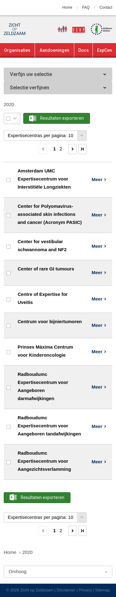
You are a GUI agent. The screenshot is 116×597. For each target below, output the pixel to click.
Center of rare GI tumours (46, 268)
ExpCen (104, 50)
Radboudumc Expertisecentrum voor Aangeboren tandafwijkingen (49, 426)
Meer (97, 179)
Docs (83, 50)
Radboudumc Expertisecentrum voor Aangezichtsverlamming (44, 461)
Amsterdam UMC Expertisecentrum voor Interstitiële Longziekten (44, 179)
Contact (106, 7)
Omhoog (18, 571)
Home (67, 7)
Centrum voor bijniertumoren (50, 321)
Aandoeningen (54, 50)
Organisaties (17, 50)
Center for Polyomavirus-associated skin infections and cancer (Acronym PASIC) (50, 214)
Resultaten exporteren (62, 118)
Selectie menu (15, 118)
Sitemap (102, 590)
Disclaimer (66, 590)
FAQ (86, 7)
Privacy (85, 590)
